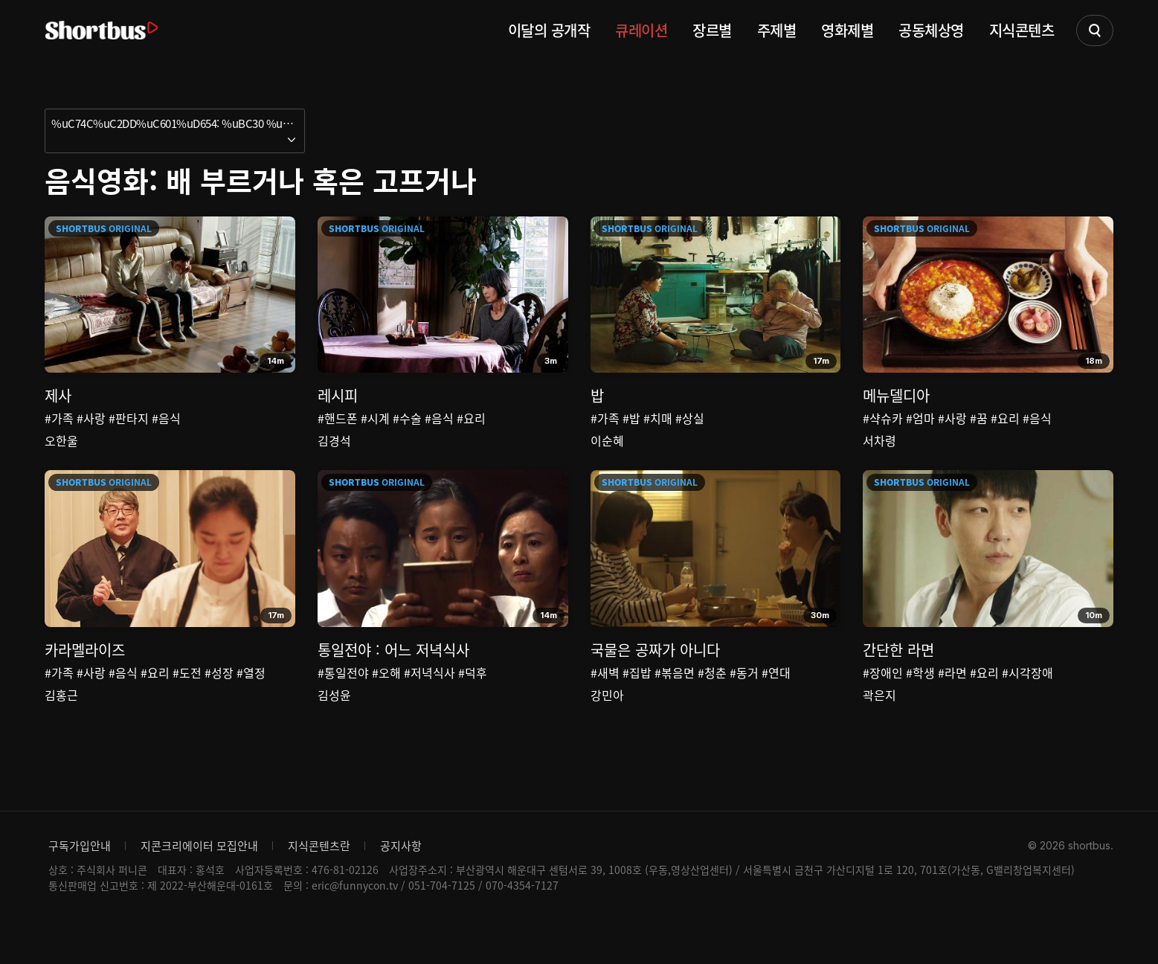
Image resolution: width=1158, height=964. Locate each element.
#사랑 (91, 418)
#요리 (471, 418)
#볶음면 (674, 692)
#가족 (59, 418)
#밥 (631, 418)
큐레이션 (641, 30)
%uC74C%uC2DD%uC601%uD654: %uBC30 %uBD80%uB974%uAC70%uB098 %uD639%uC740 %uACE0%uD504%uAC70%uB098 (178, 123)
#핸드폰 (338, 418)
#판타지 (129, 418)
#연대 (776, 692)
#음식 (166, 418)
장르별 (712, 30)
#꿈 (979, 418)
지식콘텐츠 (1022, 30)
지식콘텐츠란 (319, 886)
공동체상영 (931, 30)
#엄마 (920, 418)
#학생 (920, 692)
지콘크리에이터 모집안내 (199, 886)
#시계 (375, 418)
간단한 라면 (898, 670)
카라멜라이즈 (85, 670)
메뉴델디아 (896, 395)
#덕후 (472, 692)
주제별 (777, 30)
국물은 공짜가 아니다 (655, 670)
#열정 (251, 692)
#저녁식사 (429, 692)
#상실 (689, 418)
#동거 (744, 692)
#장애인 (883, 692)
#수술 (407, 418)
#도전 (187, 692)
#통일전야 (343, 692)
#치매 (657, 418)
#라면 (952, 692)
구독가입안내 (79, 886)
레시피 (338, 395)
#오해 (386, 692)
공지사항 (401, 886)
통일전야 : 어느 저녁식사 (393, 670)
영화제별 (847, 30)
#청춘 (712, 692)
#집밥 (637, 692)
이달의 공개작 (549, 30)
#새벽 (605, 692)
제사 (58, 395)
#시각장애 (1027, 692)
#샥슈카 (883, 418)
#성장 (219, 692)
